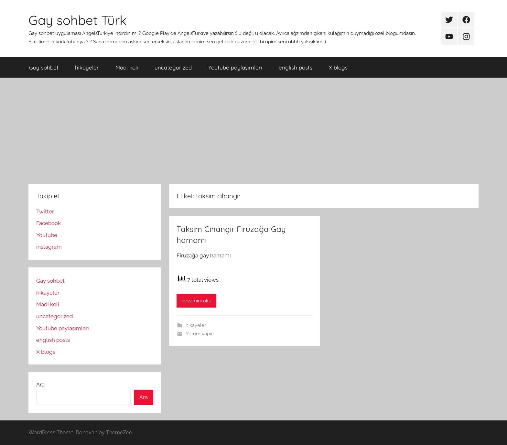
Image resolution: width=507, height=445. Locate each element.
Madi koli (126, 67)
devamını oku (196, 301)
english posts (295, 67)
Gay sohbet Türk (77, 20)
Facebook (48, 223)
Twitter (45, 211)
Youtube (46, 235)
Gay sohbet (44, 67)
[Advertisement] (253, 130)
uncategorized (173, 67)
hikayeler (87, 67)
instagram (49, 247)
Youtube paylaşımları (235, 67)
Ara (40, 384)
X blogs (338, 67)
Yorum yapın (200, 334)
